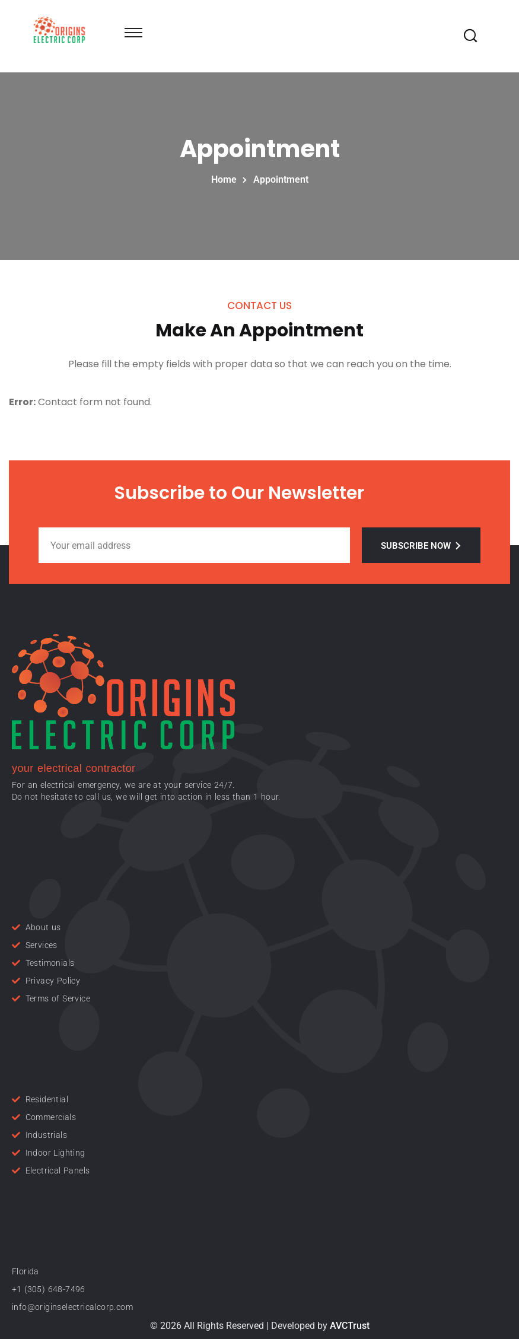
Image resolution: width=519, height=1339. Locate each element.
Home (226, 179)
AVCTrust (350, 1325)
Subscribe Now (421, 545)
